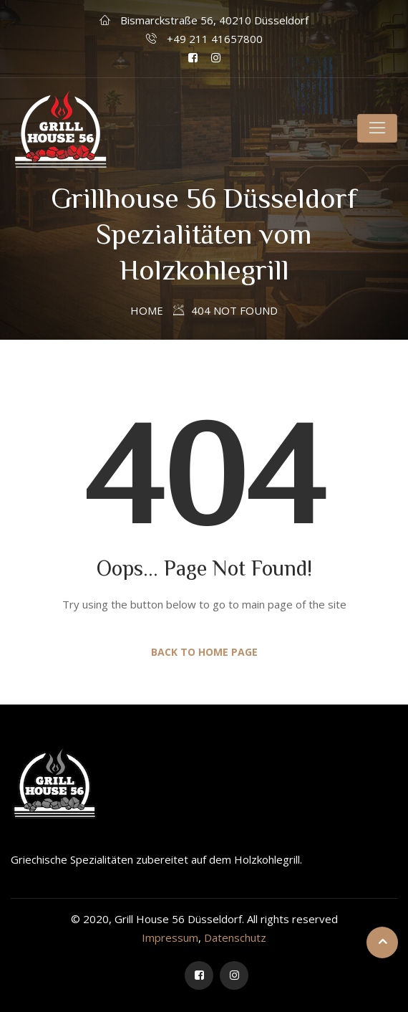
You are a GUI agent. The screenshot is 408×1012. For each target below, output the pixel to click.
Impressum (170, 937)
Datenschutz (235, 937)
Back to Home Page (204, 652)
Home (146, 310)
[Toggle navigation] (377, 128)
